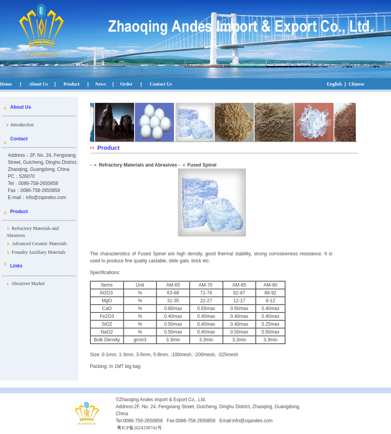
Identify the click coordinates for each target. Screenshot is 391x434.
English (334, 84)
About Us (38, 84)
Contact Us (161, 84)
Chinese (356, 84)
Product (71, 84)
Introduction (21, 124)
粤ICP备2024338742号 (139, 427)
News (100, 84)
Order (126, 84)
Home (6, 84)
